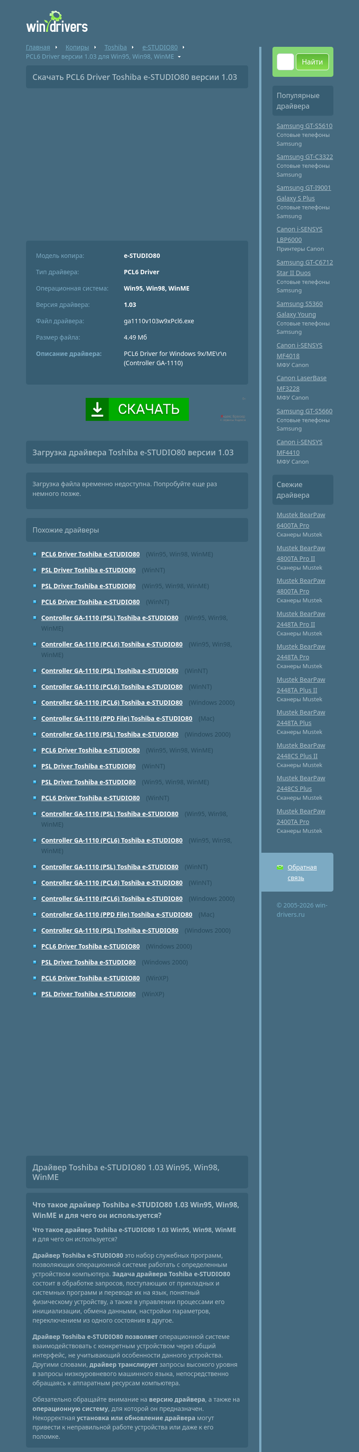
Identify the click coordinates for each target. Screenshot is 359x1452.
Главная (38, 47)
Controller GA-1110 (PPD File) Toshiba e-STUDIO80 (117, 718)
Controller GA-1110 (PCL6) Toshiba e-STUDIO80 (112, 644)
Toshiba (116, 47)
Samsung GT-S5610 (305, 125)
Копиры (77, 47)
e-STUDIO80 (160, 47)
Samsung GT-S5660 (305, 411)
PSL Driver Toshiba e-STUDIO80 (89, 570)
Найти (312, 62)
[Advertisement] (137, 161)
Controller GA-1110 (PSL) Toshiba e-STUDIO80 (110, 617)
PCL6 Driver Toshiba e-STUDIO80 (91, 554)
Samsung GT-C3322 (305, 156)
